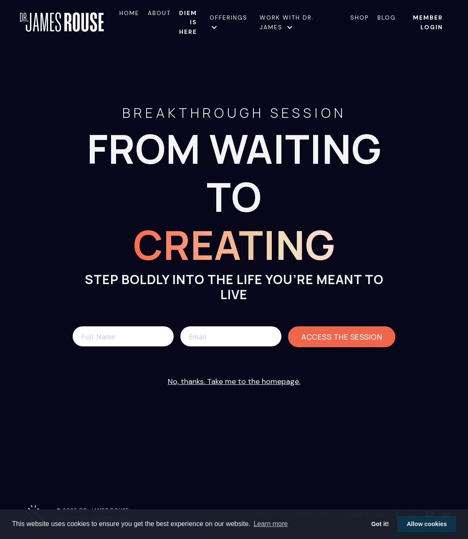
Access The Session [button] (341, 337)
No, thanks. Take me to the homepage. (234, 381)
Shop (359, 17)
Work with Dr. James (287, 22)
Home (129, 13)
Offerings (229, 22)
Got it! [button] (380, 524)
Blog (386, 17)
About (159, 13)
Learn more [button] (270, 523)
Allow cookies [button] (427, 524)
